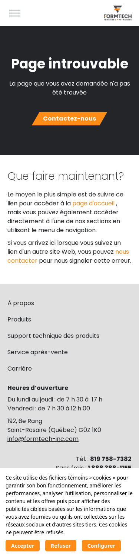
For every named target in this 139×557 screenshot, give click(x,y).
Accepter (22, 545)
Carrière (19, 368)
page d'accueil (94, 203)
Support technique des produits (53, 336)
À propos (20, 303)
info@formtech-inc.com (43, 439)
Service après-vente (37, 352)
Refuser (61, 545)
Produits (19, 319)
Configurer (101, 545)
